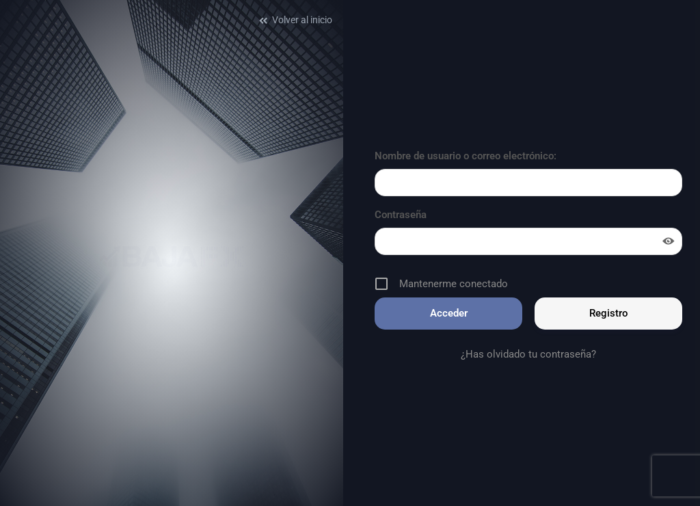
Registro (608, 313)
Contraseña (401, 215)
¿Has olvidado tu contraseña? (528, 354)
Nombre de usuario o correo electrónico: (465, 156)
